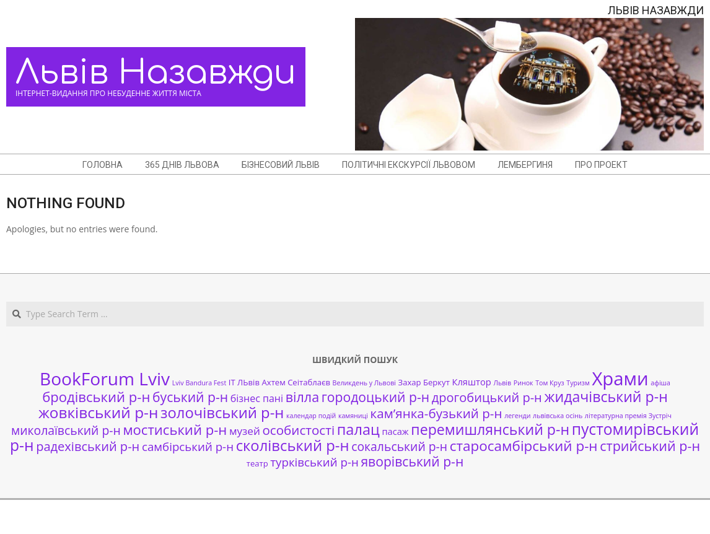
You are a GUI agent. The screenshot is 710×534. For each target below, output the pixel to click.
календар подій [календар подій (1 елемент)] (311, 415)
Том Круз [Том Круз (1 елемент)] (549, 383)
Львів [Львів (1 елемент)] (502, 383)
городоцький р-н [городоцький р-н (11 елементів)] (375, 397)
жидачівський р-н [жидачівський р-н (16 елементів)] (605, 396)
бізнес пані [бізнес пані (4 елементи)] (256, 398)
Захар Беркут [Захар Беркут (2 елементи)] (424, 382)
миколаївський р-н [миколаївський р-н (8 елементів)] (66, 430)
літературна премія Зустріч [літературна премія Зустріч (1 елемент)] (628, 415)
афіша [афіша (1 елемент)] (660, 383)
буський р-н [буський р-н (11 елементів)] (190, 397)
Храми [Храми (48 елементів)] (620, 378)
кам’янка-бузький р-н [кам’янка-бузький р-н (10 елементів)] (436, 413)
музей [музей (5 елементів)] (244, 431)
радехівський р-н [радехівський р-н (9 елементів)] (87, 446)
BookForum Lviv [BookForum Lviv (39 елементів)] (105, 378)
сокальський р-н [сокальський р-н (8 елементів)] (399, 446)
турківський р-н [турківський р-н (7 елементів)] (314, 462)
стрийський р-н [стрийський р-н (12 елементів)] (650, 446)
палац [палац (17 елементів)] (358, 429)
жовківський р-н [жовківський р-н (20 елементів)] (98, 412)
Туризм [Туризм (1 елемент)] (577, 383)
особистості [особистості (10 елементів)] (298, 430)
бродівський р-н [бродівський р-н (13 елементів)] (96, 396)
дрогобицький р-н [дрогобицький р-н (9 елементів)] (487, 397)
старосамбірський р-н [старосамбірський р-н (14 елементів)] (524, 445)
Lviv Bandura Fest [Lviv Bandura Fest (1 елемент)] (199, 383)
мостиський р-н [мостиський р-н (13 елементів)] (175, 429)
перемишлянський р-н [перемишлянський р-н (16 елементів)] (490, 429)
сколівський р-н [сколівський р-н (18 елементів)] (292, 445)
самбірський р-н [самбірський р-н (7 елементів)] (188, 446)
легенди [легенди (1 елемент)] (517, 415)
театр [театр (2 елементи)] (257, 463)
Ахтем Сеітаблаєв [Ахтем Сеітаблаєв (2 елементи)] (296, 382)
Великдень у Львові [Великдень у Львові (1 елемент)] (364, 383)
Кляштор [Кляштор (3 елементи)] (471, 381)
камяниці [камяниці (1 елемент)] (353, 415)
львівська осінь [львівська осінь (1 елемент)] (557, 415)
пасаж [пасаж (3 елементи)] (395, 431)
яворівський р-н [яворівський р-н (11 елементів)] (412, 461)
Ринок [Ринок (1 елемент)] (523, 383)
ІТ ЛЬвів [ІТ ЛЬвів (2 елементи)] (244, 382)
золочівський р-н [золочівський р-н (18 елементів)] (222, 412)
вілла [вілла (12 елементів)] (302, 397)
